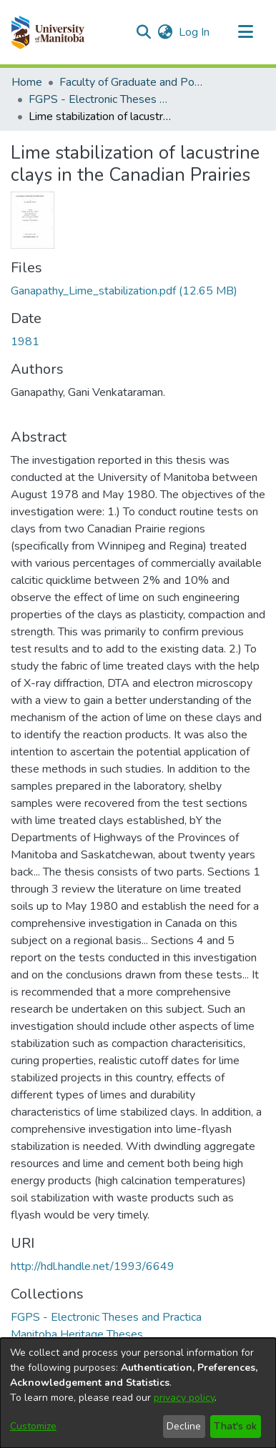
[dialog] (138, 1393)
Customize (33, 1426)
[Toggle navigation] (245, 32)
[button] (47, 32)
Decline (184, 1426)
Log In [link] (195, 32)
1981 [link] (25, 341)
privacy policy (184, 1397)
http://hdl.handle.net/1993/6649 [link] (92, 1266)
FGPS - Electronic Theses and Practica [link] (100, 99)
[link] (124, 291)
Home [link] (26, 82)
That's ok (235, 1426)
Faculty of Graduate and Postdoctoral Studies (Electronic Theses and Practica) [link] (130, 82)
